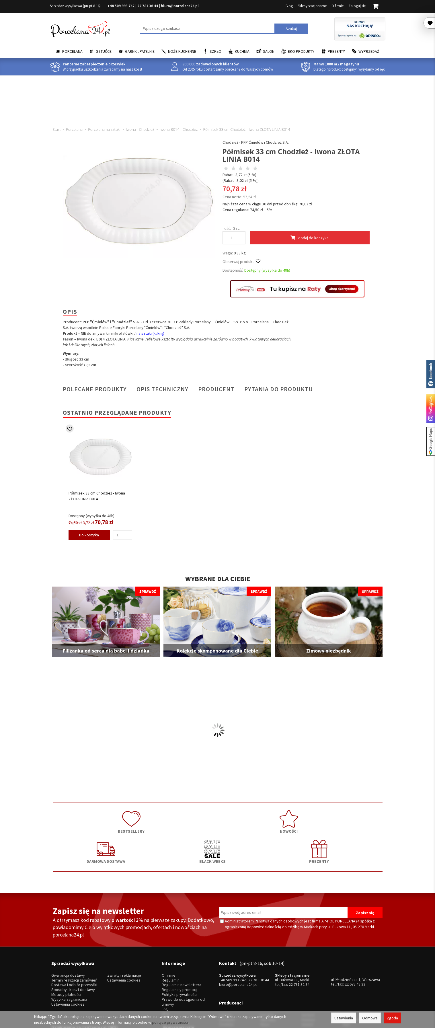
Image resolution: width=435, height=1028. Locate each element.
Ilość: (227, 228)
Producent (216, 389)
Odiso (306, 975)
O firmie (337, 5)
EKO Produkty (301, 51)
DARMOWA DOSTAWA (217, 819)
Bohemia (267, 975)
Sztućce (104, 51)
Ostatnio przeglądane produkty (117, 412)
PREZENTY (349, 819)
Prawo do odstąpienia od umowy (183, 957)
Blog (289, 5)
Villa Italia (268, 965)
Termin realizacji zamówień (74, 935)
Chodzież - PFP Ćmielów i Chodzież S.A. (256, 142)
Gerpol (307, 970)
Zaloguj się (357, 5)
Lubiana (225, 961)
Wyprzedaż (368, 51)
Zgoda (392, 1018)
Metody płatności (66, 950)
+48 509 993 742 (121, 5)
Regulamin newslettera (181, 940)
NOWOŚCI (151, 819)
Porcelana (72, 51)
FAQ (165, 964)
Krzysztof (227, 980)
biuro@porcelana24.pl (180, 5)
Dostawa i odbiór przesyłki (74, 940)
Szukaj (291, 28)
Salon (268, 51)
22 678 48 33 (355, 939)
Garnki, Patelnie (140, 51)
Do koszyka (89, 535)
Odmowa (370, 1018)
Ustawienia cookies (68, 959)
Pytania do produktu (278, 389)
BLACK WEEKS (283, 819)
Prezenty (336, 51)
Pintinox (308, 965)
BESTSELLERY (85, 819)
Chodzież (227, 965)
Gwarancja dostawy (68, 930)
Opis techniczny (162, 389)
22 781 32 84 (299, 940)
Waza (264, 970)
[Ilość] (122, 535)
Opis (70, 312)
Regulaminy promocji (180, 945)
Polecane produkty (95, 389)
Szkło (215, 51)
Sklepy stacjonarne (312, 5)
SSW (305, 980)
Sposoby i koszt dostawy (73, 945)
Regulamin (171, 935)
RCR (263, 980)
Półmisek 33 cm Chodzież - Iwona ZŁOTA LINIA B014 (97, 495)
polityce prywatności (170, 1022)
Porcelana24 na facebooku (430, 374)
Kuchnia (242, 51)
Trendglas (351, 965)
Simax (348, 975)
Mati (346, 970)
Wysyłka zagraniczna (69, 954)
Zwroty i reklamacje (124, 930)
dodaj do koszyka (309, 237)
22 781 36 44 (147, 5)
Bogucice (227, 975)
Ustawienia (343, 1018)
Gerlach (308, 961)
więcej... (349, 980)
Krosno (349, 961)
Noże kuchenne (182, 51)
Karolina (267, 961)
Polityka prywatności (179, 950)
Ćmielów (226, 970)
